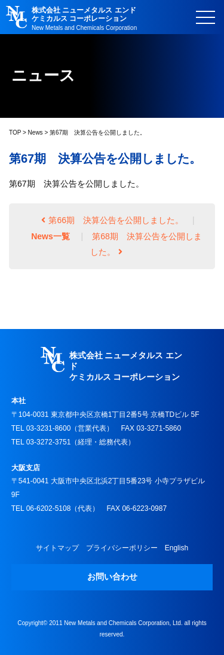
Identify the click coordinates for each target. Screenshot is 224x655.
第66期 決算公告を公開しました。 (112, 220)
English (176, 548)
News (35, 132)
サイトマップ (57, 548)
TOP (15, 132)
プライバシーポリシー (122, 548)
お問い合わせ (112, 576)
